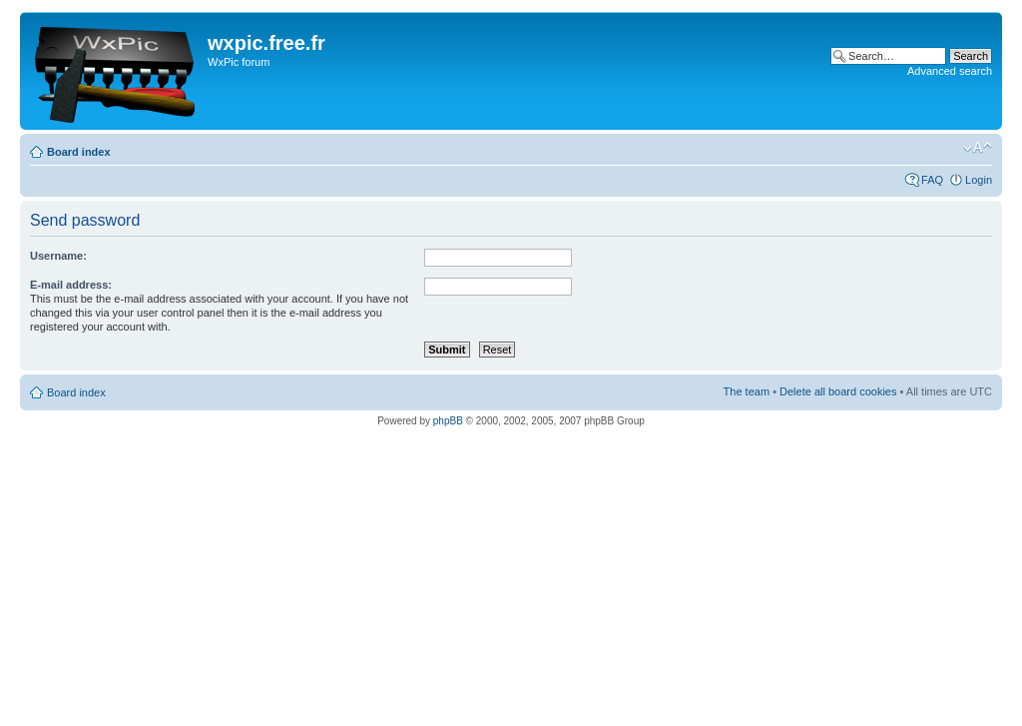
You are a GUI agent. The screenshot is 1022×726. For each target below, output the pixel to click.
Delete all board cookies (837, 391)
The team (746, 391)
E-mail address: (71, 285)
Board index (79, 152)
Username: (58, 256)
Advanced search (949, 71)
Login (978, 180)
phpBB (448, 420)
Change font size (977, 148)
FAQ (932, 180)
